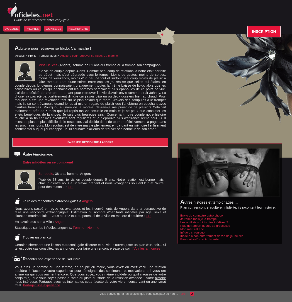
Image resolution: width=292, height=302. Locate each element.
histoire (160, 278)
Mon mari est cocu (192, 229)
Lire (70, 187)
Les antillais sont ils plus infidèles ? (204, 222)
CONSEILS (53, 28)
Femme (78, 227)
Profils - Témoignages (42, 55)
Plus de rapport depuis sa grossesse (205, 225)
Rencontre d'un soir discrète (199, 239)
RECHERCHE (78, 28)
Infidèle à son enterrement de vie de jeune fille (211, 236)
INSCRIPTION (264, 31)
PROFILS (32, 28)
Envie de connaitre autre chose (201, 215)
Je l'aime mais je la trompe (198, 219)
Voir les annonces (147, 248)
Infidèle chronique (192, 232)
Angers (60, 222)
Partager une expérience (41, 285)
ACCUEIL (12, 28)
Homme (93, 227)
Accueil (20, 55)
